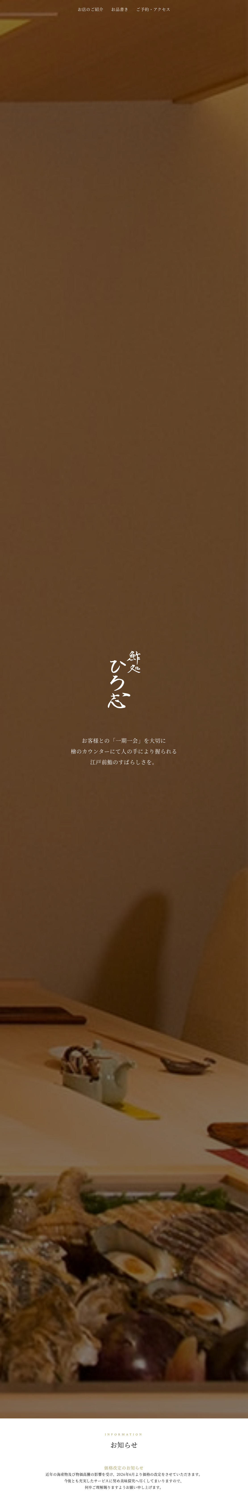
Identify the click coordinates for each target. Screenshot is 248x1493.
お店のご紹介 (90, 9)
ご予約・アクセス (153, 9)
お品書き (119, 9)
